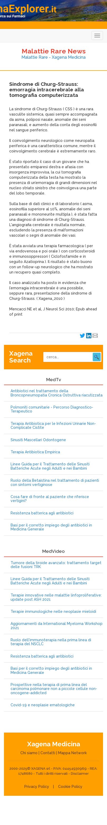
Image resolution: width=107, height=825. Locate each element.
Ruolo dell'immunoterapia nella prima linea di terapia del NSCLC (51, 642)
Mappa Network (72, 753)
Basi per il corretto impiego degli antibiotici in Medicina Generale (51, 527)
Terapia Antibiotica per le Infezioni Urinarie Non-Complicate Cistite (53, 426)
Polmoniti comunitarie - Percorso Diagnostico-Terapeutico (52, 409)
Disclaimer (80, 774)
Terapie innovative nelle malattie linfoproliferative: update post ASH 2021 (56, 597)
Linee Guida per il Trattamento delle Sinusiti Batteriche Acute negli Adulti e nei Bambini (50, 466)
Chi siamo (29, 753)
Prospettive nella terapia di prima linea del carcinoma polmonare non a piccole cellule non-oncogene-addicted (54, 689)
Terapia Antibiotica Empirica (35, 452)
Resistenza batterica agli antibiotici (42, 513)
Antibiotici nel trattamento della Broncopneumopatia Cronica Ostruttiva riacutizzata (57, 393)
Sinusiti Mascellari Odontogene (38, 440)
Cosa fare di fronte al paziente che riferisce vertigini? (50, 499)
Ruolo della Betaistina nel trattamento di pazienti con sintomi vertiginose (55, 482)
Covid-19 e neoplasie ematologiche (43, 705)
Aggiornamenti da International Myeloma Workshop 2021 (57, 626)
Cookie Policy (70, 786)
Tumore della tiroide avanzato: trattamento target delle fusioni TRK (56, 565)
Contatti (47, 753)
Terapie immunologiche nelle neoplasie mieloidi (53, 612)
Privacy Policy (36, 786)
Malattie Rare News (54, 51)
